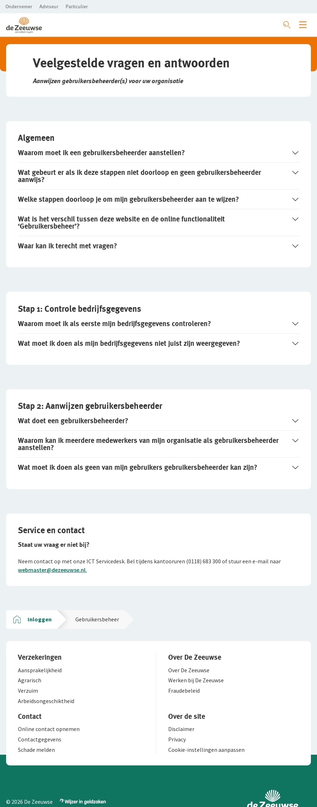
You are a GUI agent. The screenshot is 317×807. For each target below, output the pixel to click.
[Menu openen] (303, 24)
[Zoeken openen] (287, 24)
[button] (19, 6)
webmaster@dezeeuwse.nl (52, 572)
